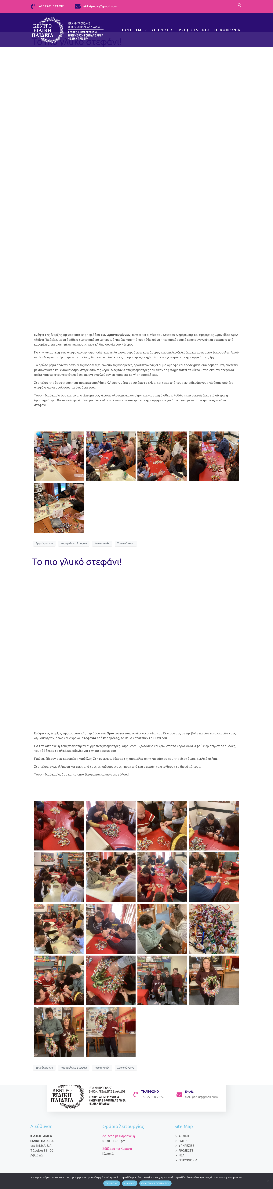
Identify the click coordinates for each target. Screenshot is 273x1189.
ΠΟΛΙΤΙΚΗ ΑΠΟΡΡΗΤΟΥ (155, 1183)
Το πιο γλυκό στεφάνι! (77, 561)
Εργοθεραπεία (44, 543)
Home (126, 30)
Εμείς (142, 30)
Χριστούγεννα (125, 543)
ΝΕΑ (206, 30)
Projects (188, 30)
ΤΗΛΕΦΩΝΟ (150, 1091)
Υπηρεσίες (162, 30)
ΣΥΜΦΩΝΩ (111, 1183)
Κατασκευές (102, 543)
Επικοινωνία (227, 30)
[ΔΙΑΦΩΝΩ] (268, 1181)
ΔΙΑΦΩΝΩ (130, 1183)
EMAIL (189, 1091)
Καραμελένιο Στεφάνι (74, 543)
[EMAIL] (179, 1094)
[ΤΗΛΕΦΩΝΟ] (135, 1094)
